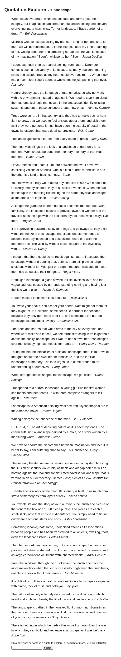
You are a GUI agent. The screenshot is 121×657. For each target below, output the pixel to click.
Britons (50, 555)
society (35, 594)
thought (18, 256)
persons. (38, 125)
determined (62, 594)
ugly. (95, 450)
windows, (31, 563)
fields (27, 344)
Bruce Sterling (59, 198)
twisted (31, 74)
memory (80, 152)
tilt (55, 599)
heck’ (64, 468)
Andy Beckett (96, 555)
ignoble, (32, 527)
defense (91, 468)
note (31, 514)
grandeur (36, 206)
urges (61, 362)
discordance (51, 445)
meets (21, 393)
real (41, 473)
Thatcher (17, 545)
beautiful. (61, 298)
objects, (82, 532)
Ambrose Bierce (49, 437)
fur (57, 563)
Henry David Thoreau (94, 344)
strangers (87, 393)
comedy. (54, 174)
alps (39, 216)
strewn (78, 339)
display (50, 229)
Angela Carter (31, 221)
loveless (79, 280)
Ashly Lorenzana (76, 519)
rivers (15, 74)
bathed (40, 607)
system (90, 463)
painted (57, 432)
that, (54, 261)
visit (95, 120)
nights (31, 617)
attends (76, 527)
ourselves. (42, 367)
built (81, 491)
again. (15, 398)
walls (31, 334)
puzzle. (66, 509)
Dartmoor (91, 64)
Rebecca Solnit (68, 321)
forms (80, 19)
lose (88, 19)
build (39, 630)
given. (35, 289)
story (87, 432)
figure (103, 514)
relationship (64, 581)
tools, (105, 532)
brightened (80, 568)
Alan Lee (17, 84)
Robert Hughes (51, 411)
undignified (62, 527)
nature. (79, 256)
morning (39, 193)
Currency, (18, 188)
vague (15, 284)
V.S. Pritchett (83, 419)
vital (28, 146)
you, (18, 617)
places (66, 234)
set (27, 545)
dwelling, (95, 532)
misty (46, 28)
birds (55, 625)
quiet (97, 568)
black (43, 174)
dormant (77, 311)
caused (38, 284)
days (75, 612)
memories (89, 234)
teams (44, 393)
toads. (93, 427)
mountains (59, 206)
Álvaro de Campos (55, 289)
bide (78, 47)
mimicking (100, 97)
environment (31, 97)
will (26, 47)
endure (81, 146)
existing (99, 102)
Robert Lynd (19, 635)
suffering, (43, 450)
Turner (55, 28)
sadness (26, 284)
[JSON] (91, 642)
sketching (60, 64)
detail (94, 125)
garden (91, 28)
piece (56, 509)
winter (36, 612)
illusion (21, 468)
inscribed (42, 239)
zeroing (16, 478)
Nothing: (17, 280)
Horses (16, 298)
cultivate (36, 581)
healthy (51, 581)
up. (105, 183)
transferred (61, 532)
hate (43, 165)
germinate (44, 316)
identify (88, 102)
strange (25, 375)
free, (55, 545)
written (96, 432)
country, (52, 115)
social (66, 188)
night (39, 344)
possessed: (63, 239)
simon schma (78, 496)
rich (36, 69)
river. (103, 79)
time (90, 47)
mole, (73, 432)
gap (82, 468)
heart (56, 74)
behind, (63, 261)
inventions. (78, 188)
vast (88, 52)
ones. (81, 107)
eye (70, 216)
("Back (81, 28)
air (77, 468)
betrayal (57, 586)
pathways (82, 229)
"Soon (75, 56)
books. (36, 306)
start (89, 97)
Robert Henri (35, 157)
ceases (51, 211)
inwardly (29, 239)
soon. (49, 47)
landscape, (60, 69)
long (76, 42)
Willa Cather (86, 130)
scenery (68, 491)
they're (52, 188)
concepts (54, 107)
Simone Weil (20, 455)
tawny (15, 130)
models (52, 344)
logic (39, 102)
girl (75, 388)
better (15, 450)
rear (44, 329)
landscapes (19, 362)
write (20, 306)
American (40, 406)
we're (26, 289)
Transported (19, 388)
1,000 (48, 509)
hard (103, 115)
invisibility (94, 244)
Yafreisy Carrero (98, 107)
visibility (43, 244)
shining (56, 193)
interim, (68, 47)
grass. (84, 139)
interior (52, 357)
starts (43, 519)
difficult (22, 581)
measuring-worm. (23, 437)
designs (102, 339)
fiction (88, 375)
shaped (45, 550)
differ (62, 625)
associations (94, 527)
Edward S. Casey (35, 249)
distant (62, 352)
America (25, 165)
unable (16, 573)
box (34, 509)
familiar (90, 357)
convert (102, 24)
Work (28, 152)
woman (100, 388)
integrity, (17, 24)
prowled (87, 261)
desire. (81, 74)
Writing (16, 419)
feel (31, 79)
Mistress (17, 42)
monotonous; (89, 206)
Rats (78, 306)
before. (98, 630)
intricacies (44, 352)
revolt (59, 256)
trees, (105, 568)
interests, (95, 550)
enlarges (28, 419)
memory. (37, 362)
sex (69, 406)
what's (30, 183)
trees (39, 74)
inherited (68, 555)
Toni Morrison (73, 573)
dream (79, 170)
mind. (67, 419)
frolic (93, 334)
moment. (17, 152)
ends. (58, 519)
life (29, 504)
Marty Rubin (99, 139)
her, (86, 42)
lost (103, 284)
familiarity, (18, 211)
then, (86, 352)
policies (16, 550)
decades (94, 311)
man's (67, 344)
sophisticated (60, 473)
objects (36, 375)
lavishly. (50, 321)
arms (59, 329)
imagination (37, 24)
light (70, 607)
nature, (79, 64)
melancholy (27, 568)
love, (89, 280)
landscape (99, 52)
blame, (22, 586)
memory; (67, 152)
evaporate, (36, 19)
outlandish (72, 24)
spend (17, 64)
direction (86, 594)
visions (31, 170)
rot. (29, 311)
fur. (38, 266)
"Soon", (42, 56)
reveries (101, 612)
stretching (57, 52)
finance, (41, 188)
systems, (17, 107)
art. (74, 344)
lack (30, 586)
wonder (90, 211)
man (85, 625)
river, (23, 79)
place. (42, 198)
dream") (16, 33)
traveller (16, 216)
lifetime (71, 79)
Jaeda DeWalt (92, 56)
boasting (102, 463)
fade (66, 19)
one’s (36, 357)
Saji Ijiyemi (72, 586)
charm (15, 432)
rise (21, 272)
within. (15, 249)
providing (26, 229)
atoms (25, 198)
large (97, 261)
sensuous (42, 617)
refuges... (53, 272)
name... (65, 42)
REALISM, (18, 427)
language (51, 92)
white (51, 329)
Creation (30, 42)
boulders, (88, 69)
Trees (15, 115)
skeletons (18, 266)
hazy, (38, 28)
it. (67, 97)
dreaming (100, 47)
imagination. (28, 56)
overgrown (101, 581)
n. (28, 427)
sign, (63, 266)
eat (93, 306)
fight (14, 120)
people (28, 532)
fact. (100, 445)
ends (44, 514)
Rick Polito (30, 398)
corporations (31, 555)
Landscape (19, 406)
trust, (41, 586)
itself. (42, 537)
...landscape (19, 491)
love (16, 165)
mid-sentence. (61, 514)
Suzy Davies (60, 617)
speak (29, 573)
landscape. (68, 28)
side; (94, 329)
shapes (57, 19)
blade (72, 139)
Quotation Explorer (25, 9)
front (20, 509)
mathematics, (71, 92)
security (23, 463)
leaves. (57, 573)
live (105, 216)
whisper (55, 56)
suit (56, 550)
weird (45, 183)
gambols (103, 334)
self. (28, 244)
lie (69, 311)
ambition (32, 599)
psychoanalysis (89, 406)
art (38, 427)
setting (85, 24)
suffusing (27, 432)
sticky (23, 514)
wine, (60, 280)
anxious (63, 120)
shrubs (36, 329)
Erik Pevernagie (36, 33)
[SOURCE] (102, 642)
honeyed (60, 607)
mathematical (26, 102)
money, (30, 188)
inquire (20, 352)
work (100, 92)
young (68, 388)
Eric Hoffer (101, 599)
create (56, 24)
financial (70, 183)
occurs (53, 102)
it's (48, 193)
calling (50, 42)
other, (64, 550)
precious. (68, 130)
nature (61, 427)
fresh (93, 339)
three (63, 393)
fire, (61, 316)
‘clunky (51, 468)
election (79, 463)
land (53, 362)
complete (73, 393)
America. (46, 170)
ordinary (35, 545)
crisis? (81, 183)
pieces (82, 509)
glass (48, 280)
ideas (24, 19)
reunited (39, 47)
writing (25, 52)
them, (82, 120)
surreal (39, 388)
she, (99, 42)
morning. (83, 607)
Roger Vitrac (71, 272)
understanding (63, 284)
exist (104, 229)
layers (51, 496)
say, (26, 450)
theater (34, 463)
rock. (62, 496)
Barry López (60, 367)
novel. (34, 411)
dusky (31, 339)
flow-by (43, 599)
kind (68, 170)
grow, (25, 120)
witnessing (57, 463)
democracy (43, 478)
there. (15, 221)
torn (57, 165)
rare (34, 115)
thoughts (17, 357)
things (36, 146)
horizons (31, 234)
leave (58, 630)
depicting (50, 427)
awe (75, 211)
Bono (66, 174)
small (15, 514)
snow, (67, 563)
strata (15, 496)
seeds (63, 311)
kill (100, 393)
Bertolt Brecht (58, 537)
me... (14, 47)
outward (39, 229)
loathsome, (46, 527)
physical (85, 193)
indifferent (61, 216)
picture (100, 504)
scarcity (81, 125)
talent (15, 599)
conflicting (18, 170)
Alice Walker (78, 298)
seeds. (69, 306)
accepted (93, 256)
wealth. (79, 555)
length (19, 206)
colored (90, 612)
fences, (47, 334)
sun (103, 188)
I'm (52, 165)
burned (97, 316)
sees (26, 216)
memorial (17, 244)
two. (81, 165)
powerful (82, 550)
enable (77, 234)
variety (44, 69)
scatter (52, 306)
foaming (100, 69)
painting (87, 79)
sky (74, 329)
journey (66, 504)
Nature (16, 92)
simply (82, 514)
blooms (31, 321)
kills (80, 388)
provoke (65, 211)
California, (42, 311)
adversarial (77, 473)
